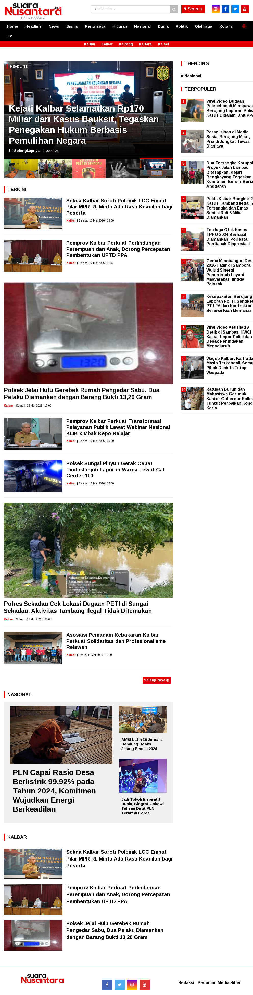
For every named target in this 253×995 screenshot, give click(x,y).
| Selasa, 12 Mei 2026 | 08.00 (95, 483)
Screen (193, 8)
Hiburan (119, 26)
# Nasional (191, 76)
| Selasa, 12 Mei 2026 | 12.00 (95, 220)
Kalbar (107, 44)
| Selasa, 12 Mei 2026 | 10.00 (33, 405)
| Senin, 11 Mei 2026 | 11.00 (94, 654)
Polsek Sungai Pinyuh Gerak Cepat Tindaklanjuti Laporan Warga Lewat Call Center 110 (116, 469)
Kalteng (126, 44)
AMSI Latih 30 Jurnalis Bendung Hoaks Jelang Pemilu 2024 (142, 744)
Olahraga (203, 26)
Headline (33, 26)
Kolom (225, 26)
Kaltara (145, 44)
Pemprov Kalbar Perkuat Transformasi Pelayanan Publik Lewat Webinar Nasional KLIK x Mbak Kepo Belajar (118, 427)
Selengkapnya (24, 151)
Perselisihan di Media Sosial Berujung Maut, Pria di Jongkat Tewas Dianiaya (228, 139)
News (54, 26)
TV (9, 36)
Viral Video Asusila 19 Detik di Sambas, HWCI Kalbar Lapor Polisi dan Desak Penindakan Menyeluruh (229, 336)
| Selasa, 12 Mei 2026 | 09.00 (95, 441)
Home (12, 26)
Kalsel (163, 44)
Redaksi (186, 982)
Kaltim (89, 44)
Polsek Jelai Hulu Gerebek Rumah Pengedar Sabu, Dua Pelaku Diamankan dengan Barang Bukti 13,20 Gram (81, 394)
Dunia (163, 26)
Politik (182, 26)
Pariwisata (95, 26)
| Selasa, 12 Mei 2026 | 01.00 (33, 619)
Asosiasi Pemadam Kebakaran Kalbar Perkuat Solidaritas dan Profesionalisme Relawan (116, 641)
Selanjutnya (156, 680)
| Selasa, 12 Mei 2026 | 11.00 (95, 262)
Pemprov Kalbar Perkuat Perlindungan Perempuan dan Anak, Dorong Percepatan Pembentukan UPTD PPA (118, 249)
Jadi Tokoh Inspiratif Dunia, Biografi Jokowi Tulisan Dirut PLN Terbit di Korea (142, 806)
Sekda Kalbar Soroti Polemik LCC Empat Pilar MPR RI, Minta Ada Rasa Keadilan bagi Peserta (119, 207)
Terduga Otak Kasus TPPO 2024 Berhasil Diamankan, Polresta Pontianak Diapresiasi (228, 237)
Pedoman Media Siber (219, 982)
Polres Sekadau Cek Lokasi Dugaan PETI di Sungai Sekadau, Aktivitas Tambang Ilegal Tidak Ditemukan (78, 607)
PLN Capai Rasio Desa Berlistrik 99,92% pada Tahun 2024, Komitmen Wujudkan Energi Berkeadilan (54, 790)
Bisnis (72, 26)
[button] (244, 24)
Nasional (142, 26)
